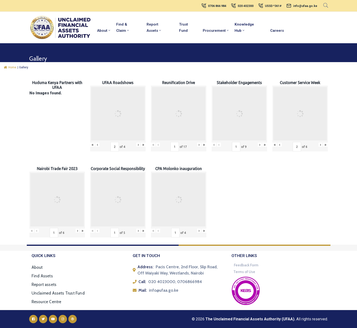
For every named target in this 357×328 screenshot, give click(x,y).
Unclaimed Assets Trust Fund (58, 293)
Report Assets (154, 27)
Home (10, 67)
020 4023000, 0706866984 (175, 281)
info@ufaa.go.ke (305, 6)
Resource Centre (46, 301)
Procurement (216, 30)
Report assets (44, 284)
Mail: (142, 290)
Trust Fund (183, 27)
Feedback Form (246, 265)
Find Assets (42, 276)
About (104, 30)
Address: (145, 266)
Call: (142, 281)
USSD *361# (273, 6)
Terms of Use (244, 272)
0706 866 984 (217, 6)
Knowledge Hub (244, 27)
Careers (277, 30)
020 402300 (245, 6)
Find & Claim (123, 27)
